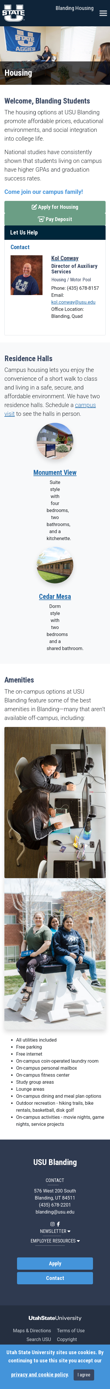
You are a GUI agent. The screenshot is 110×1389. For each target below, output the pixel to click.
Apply (55, 1263)
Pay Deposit (62, 219)
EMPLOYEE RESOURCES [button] (55, 1240)
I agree (83, 1375)
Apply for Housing (55, 207)
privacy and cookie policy (39, 1374)
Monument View (55, 473)
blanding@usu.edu (55, 1212)
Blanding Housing (75, 8)
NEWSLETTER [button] (55, 1231)
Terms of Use (71, 1330)
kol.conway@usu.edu (73, 302)
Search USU (39, 1339)
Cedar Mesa (55, 597)
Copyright (67, 1339)
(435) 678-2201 (55, 1205)
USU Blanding (55, 1162)
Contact (55, 1278)
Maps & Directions (32, 1330)
